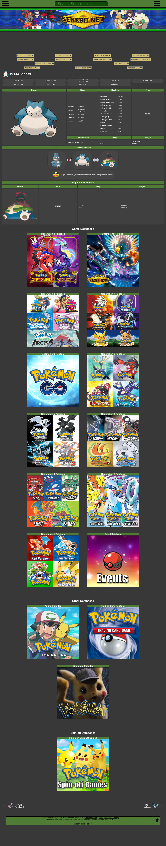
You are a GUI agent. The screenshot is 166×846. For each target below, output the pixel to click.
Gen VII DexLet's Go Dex (83, 81)
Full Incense (108, 175)
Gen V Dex (147, 81)
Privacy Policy (91, 818)
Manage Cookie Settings (109, 818)
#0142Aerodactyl (19, 806)
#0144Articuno (147, 806)
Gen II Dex (83, 84)
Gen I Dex (115, 84)
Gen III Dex (50, 84)
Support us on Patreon (83, 824)
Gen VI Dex (115, 81)
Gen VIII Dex (51, 81)
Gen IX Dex (18, 81)
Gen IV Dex (18, 84)
